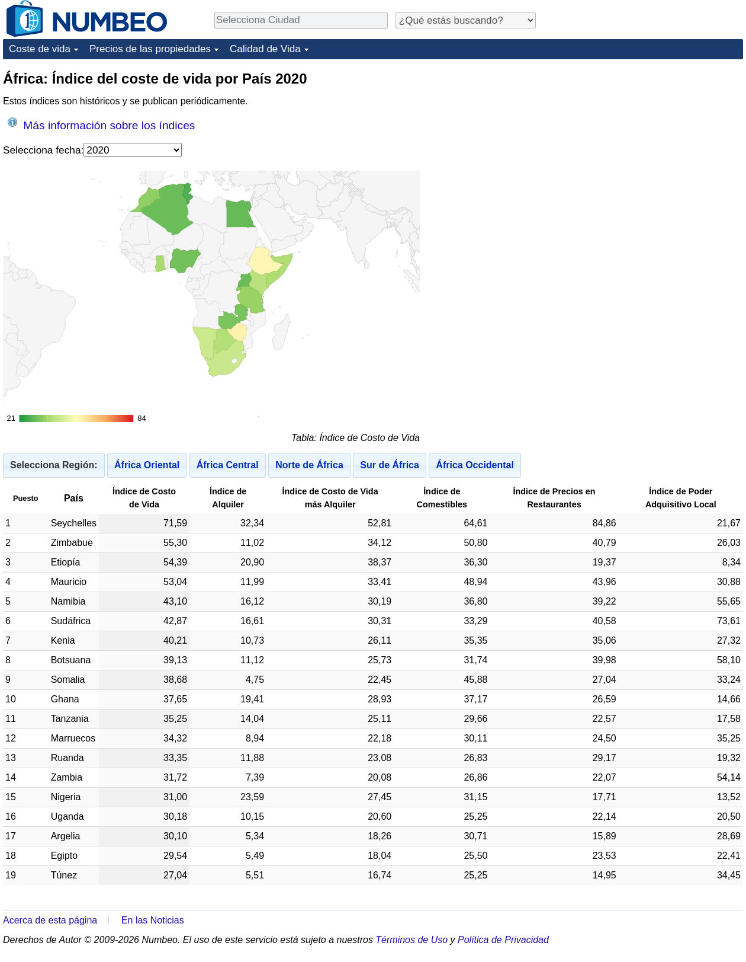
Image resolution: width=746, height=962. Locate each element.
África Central (228, 465)
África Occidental (475, 465)
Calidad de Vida (265, 49)
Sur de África (389, 465)
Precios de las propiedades (150, 49)
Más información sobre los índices (101, 124)
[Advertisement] (641, 247)
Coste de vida (39, 49)
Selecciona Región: (54, 465)
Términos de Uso (411, 940)
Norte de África (309, 465)
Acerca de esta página (50, 920)
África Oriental (146, 465)
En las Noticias (152, 920)
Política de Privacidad (503, 940)
